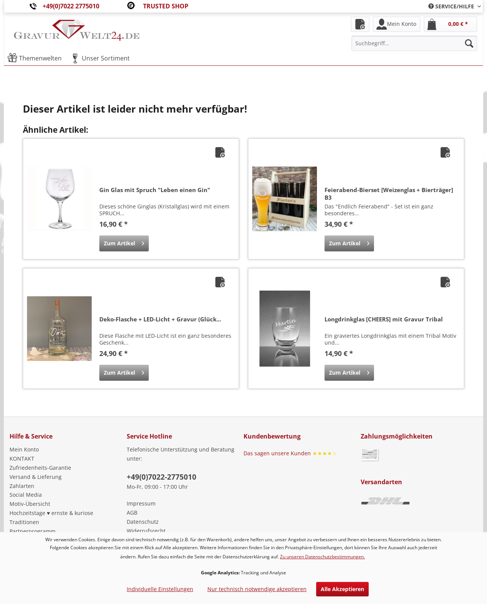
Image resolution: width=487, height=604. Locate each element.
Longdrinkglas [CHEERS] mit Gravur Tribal (384, 319)
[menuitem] (452, 6)
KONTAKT (22, 458)
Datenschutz (143, 521)
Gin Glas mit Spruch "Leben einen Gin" (154, 190)
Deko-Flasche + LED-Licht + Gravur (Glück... (160, 319)
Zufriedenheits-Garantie (40, 467)
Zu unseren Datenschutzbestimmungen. (322, 556)
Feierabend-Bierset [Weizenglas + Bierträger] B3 (389, 193)
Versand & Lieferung (36, 476)
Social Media (26, 494)
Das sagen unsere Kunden (290, 453)
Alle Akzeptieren (342, 589)
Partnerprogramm (33, 531)
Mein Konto (24, 449)
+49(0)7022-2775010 (161, 477)
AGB (132, 512)
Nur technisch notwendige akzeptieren (257, 589)
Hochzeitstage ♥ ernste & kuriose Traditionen (51, 517)
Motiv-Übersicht (30, 503)
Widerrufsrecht (146, 530)
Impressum (141, 503)
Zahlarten (22, 486)
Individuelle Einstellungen (160, 589)
